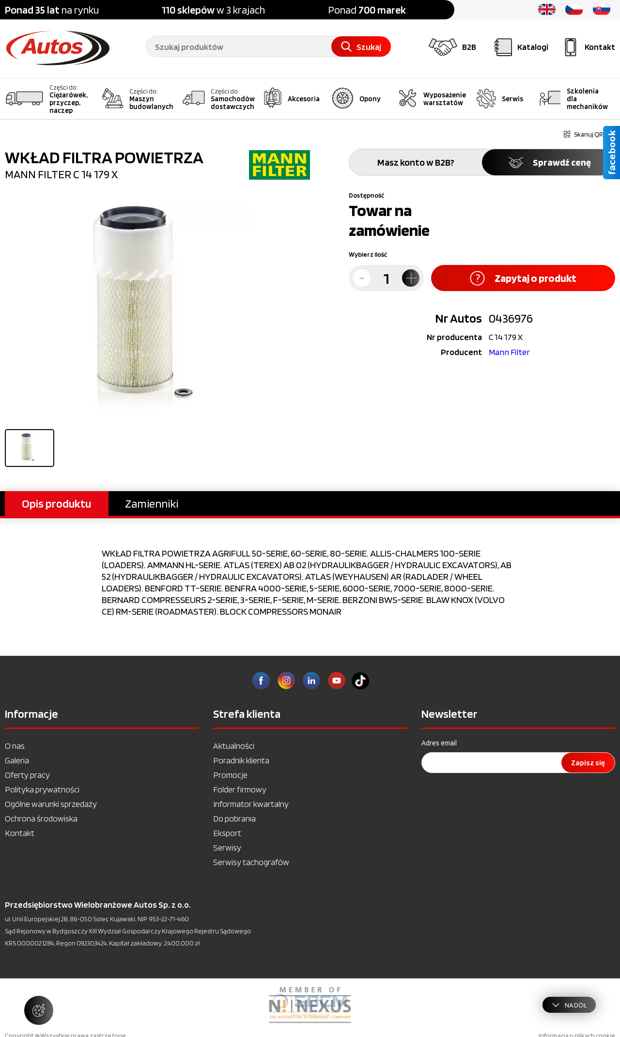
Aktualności (233, 746)
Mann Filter (509, 352)
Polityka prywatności (42, 789)
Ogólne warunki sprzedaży (51, 804)
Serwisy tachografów (251, 862)
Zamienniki (151, 503)
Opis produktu (56, 503)
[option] (310, 1005)
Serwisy (227, 847)
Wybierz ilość (368, 254)
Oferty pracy (27, 775)
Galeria (17, 760)
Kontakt (19, 833)
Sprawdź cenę (548, 162)
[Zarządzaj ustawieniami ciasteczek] (38, 1010)
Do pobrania (234, 818)
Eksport (227, 833)
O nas (15, 746)
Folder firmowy (239, 789)
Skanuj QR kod (589, 134)
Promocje (230, 775)
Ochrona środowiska (41, 818)
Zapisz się (588, 762)
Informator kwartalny (251, 804)
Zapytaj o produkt (523, 278)
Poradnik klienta (241, 760)
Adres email (439, 743)
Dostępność (366, 195)
